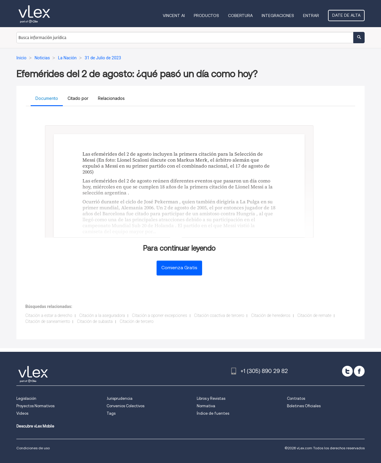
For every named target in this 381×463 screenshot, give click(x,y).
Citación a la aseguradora (102, 315)
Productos (206, 15)
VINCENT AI (174, 15)
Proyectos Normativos (35, 406)
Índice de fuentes (213, 413)
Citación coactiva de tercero (219, 315)
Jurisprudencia (119, 398)
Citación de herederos (271, 315)
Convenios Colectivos (125, 406)
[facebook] (359, 371)
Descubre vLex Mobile (35, 426)
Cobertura (240, 15)
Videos (22, 413)
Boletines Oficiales (304, 406)
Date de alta (346, 15)
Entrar (311, 15)
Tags (111, 413)
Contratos (296, 398)
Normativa (206, 406)
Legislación (26, 398)
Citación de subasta (95, 321)
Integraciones (278, 15)
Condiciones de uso (33, 448)
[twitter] (347, 371)
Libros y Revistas (211, 398)
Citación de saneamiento (47, 321)
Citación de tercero (137, 321)
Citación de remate (314, 315)
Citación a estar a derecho (48, 315)
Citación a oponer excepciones (159, 315)
